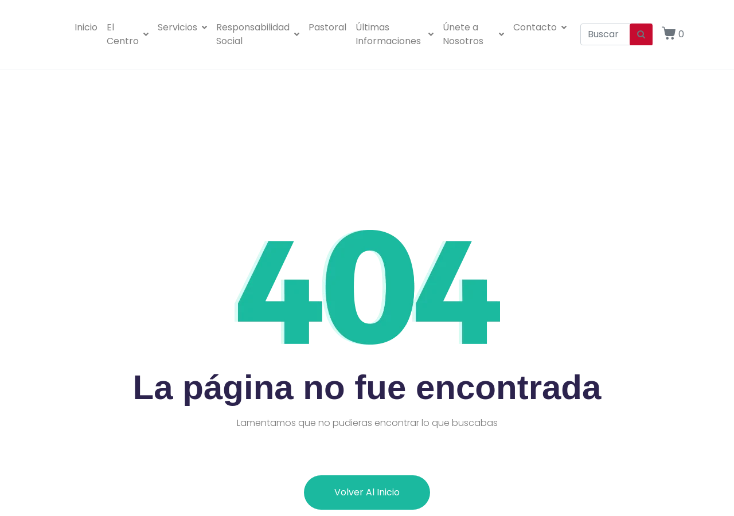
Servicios (182, 27)
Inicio (86, 27)
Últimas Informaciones (395, 34)
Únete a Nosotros (473, 34)
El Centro (128, 34)
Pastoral (327, 27)
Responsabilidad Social (257, 34)
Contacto (540, 27)
